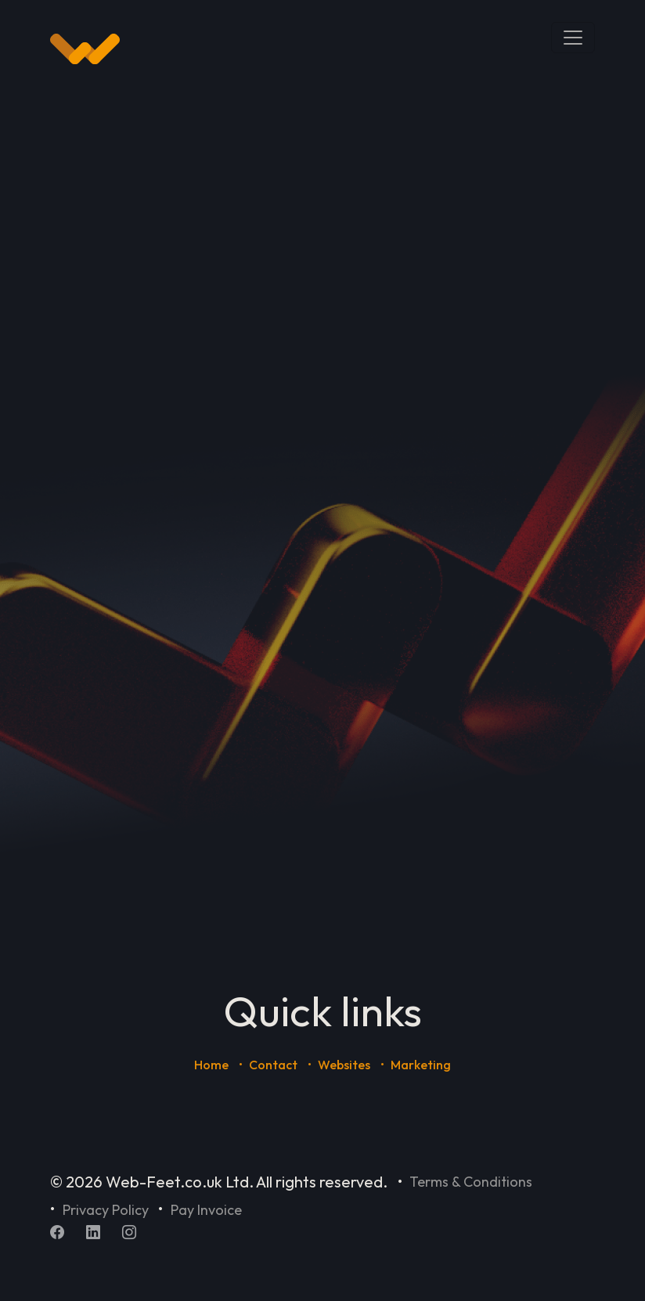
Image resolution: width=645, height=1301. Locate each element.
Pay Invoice (206, 1210)
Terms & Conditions (470, 1182)
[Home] (85, 49)
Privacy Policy (106, 1210)
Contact (273, 1064)
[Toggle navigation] (573, 37)
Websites (344, 1064)
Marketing (421, 1064)
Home (211, 1064)
